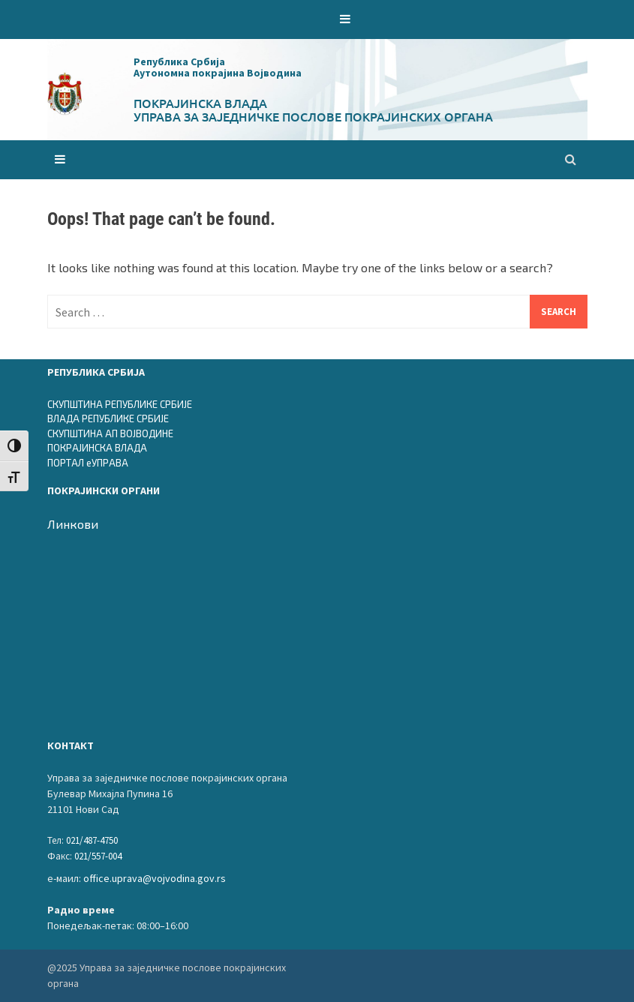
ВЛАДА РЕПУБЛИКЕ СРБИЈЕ (108, 418)
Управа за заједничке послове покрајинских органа (313, 116)
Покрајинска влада (200, 102)
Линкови (72, 524)
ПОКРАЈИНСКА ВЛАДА (97, 448)
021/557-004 (98, 856)
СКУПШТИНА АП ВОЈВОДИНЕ (110, 434)
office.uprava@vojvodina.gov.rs (154, 878)
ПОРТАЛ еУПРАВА (87, 463)
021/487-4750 (92, 840)
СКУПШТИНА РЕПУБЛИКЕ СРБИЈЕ (119, 404)
